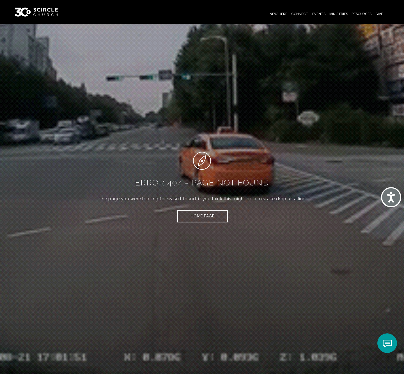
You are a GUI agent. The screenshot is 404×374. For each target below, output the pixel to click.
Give (379, 14)
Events (318, 14)
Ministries (338, 14)
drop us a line (291, 198)
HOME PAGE (203, 216)
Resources (361, 14)
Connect (299, 14)
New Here (278, 14)
